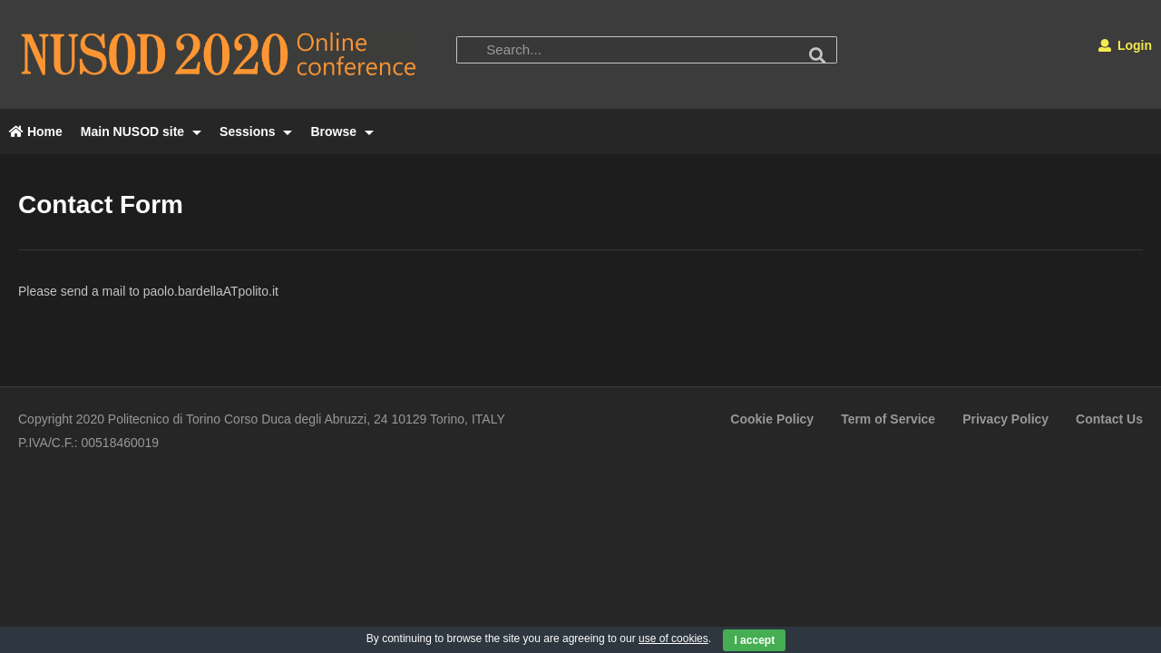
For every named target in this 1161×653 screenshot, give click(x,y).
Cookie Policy (772, 419)
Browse (341, 131)
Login (1125, 45)
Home (36, 131)
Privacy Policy (1005, 419)
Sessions (256, 131)
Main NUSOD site (141, 131)
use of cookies (673, 638)
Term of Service (888, 419)
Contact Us (1109, 419)
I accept (754, 640)
